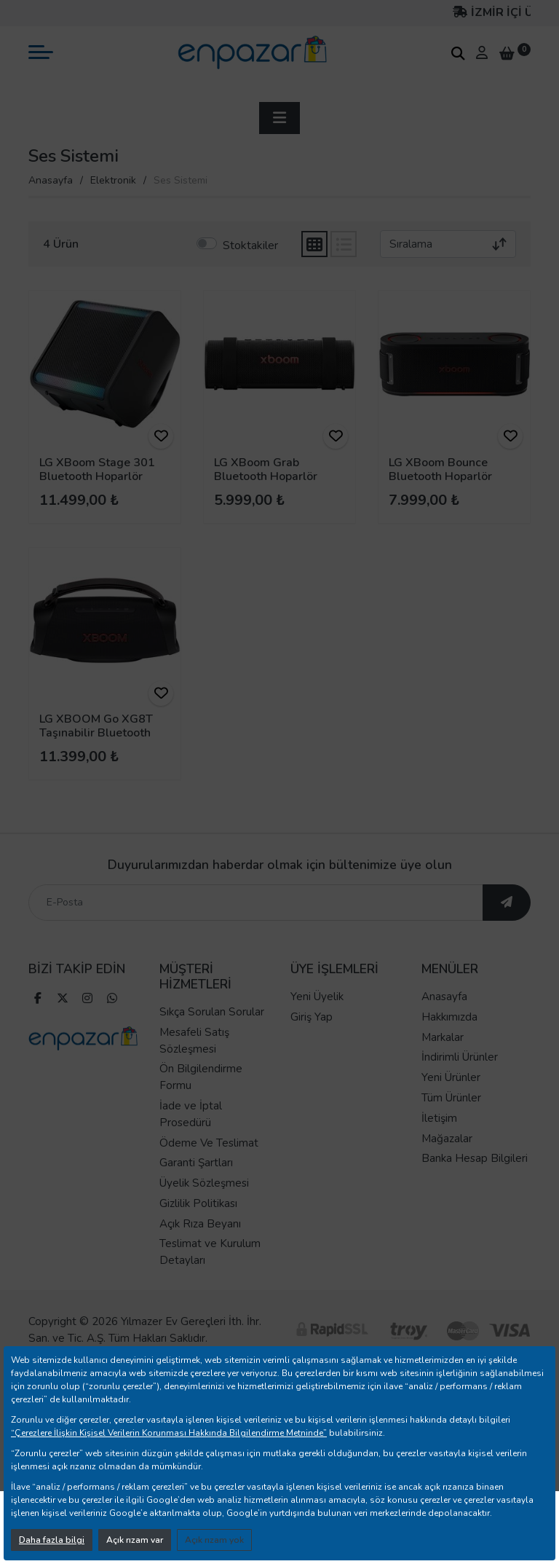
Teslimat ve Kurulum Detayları (210, 1278)
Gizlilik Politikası (198, 1229)
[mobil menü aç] (40, 52)
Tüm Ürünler (451, 1124)
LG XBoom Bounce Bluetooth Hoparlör (440, 469)
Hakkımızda (449, 1042)
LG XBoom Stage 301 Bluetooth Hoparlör (97, 469)
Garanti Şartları (196, 1189)
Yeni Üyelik (317, 1022)
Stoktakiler (250, 245)
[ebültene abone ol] (507, 929)
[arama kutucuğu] (457, 53)
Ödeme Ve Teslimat (208, 1168)
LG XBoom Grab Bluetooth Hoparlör (265, 469)
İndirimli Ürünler (459, 1083)
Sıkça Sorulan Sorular (211, 1038)
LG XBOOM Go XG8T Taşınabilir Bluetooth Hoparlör (96, 733)
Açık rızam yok (214, 1540)
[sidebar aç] (279, 118)
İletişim (439, 1143)
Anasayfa (50, 180)
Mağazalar (446, 1164)
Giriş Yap (311, 1042)
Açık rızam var (134, 1540)
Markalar (442, 1063)
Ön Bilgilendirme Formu (200, 1103)
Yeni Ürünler (450, 1103)
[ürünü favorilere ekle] (160, 436)
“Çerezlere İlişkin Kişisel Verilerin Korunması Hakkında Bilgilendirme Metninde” (169, 1433)
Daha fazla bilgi (51, 1540)
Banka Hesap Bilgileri (474, 1184)
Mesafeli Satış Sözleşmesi (194, 1066)
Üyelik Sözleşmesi (204, 1209)
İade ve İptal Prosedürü (190, 1140)
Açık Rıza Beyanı (200, 1249)
